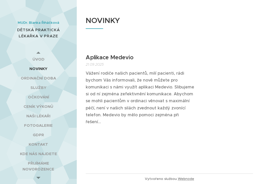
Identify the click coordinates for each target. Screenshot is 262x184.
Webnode (186, 179)
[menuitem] (38, 59)
